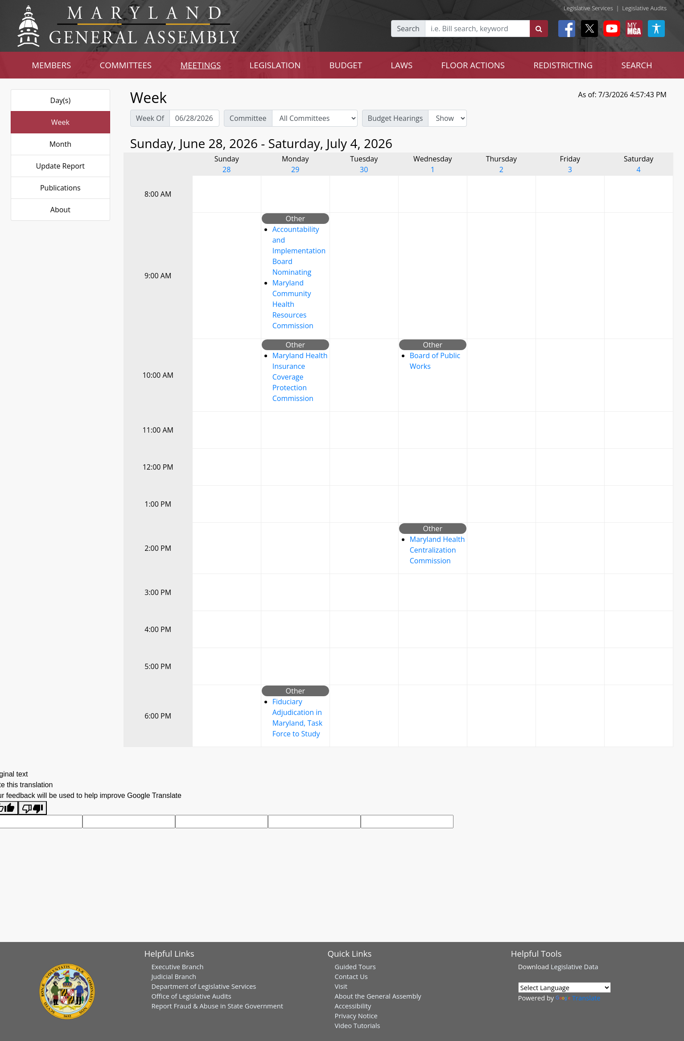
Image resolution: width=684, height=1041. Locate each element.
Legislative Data (574, 966)
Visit (341, 986)
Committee (248, 118)
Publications (60, 188)
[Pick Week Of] (194, 118)
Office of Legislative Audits (191, 995)
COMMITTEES (126, 64)
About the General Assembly (378, 995)
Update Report (60, 166)
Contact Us (351, 976)
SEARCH (636, 64)
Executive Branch (177, 966)
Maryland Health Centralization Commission (437, 550)
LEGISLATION (275, 64)
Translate (578, 997)
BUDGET (346, 64)
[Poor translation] (32, 808)
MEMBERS (51, 64)
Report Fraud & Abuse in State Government (217, 1005)
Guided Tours (355, 966)
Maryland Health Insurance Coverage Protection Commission (300, 377)
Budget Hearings (395, 118)
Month (60, 144)
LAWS (401, 64)
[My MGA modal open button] (632, 28)
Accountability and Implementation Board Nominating (299, 250)
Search (408, 28)
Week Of (150, 118)
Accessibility (353, 1005)
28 (227, 169)
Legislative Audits (644, 8)
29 (295, 169)
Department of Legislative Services (203, 986)
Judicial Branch (173, 976)
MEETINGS (200, 64)
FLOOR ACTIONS (473, 64)
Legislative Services (588, 8)
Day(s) (60, 100)
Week (60, 122)
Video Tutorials (357, 1025)
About (60, 210)
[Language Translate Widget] (564, 987)
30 (364, 169)
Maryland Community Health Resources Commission (292, 304)
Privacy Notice (356, 1015)
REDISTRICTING (563, 64)
